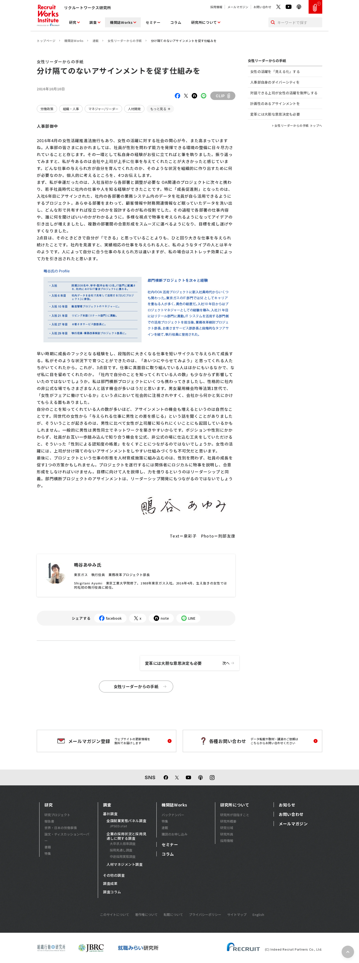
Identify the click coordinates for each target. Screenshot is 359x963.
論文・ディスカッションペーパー (66, 837)
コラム (175, 22)
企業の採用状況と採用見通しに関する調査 (126, 836)
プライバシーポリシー (205, 914)
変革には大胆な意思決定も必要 (192, 663)
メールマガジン (237, 7)
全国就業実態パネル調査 (126, 821)
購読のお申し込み (174, 834)
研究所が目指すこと (234, 814)
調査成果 (110, 883)
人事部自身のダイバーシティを (275, 82)
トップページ (46, 40)
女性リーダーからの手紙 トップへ (298, 126)
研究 (72, 22)
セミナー (153, 22)
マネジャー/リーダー (103, 108)
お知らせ (287, 804)
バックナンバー (173, 814)
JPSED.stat (118, 826)
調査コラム (112, 892)
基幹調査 (110, 814)
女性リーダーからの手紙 (125, 40)
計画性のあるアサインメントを (275, 103)
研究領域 (226, 827)
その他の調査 (114, 875)
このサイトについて (114, 914)
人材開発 (134, 108)
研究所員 (226, 834)
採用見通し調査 (121, 850)
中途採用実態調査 (123, 856)
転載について (173, 914)
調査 (93, 22)
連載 (96, 40)
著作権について (146, 914)
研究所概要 (228, 821)
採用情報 (216, 7)
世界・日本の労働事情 (60, 827)
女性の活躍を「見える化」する (275, 71)
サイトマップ (237, 914)
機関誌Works (121, 22)
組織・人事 (71, 108)
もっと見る (158, 108)
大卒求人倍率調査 (123, 843)
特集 (47, 853)
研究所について (204, 22)
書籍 (47, 847)
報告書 (49, 821)
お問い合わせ (262, 7)
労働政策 (46, 108)
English (258, 914)
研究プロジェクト (57, 814)
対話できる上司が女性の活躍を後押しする (284, 92)
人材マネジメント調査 (125, 864)
